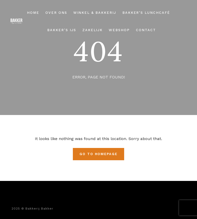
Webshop (119, 30)
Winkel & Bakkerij (94, 13)
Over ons (56, 13)
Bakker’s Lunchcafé (146, 13)
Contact (146, 30)
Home (33, 13)
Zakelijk (92, 30)
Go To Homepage (98, 154)
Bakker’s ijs (61, 30)
